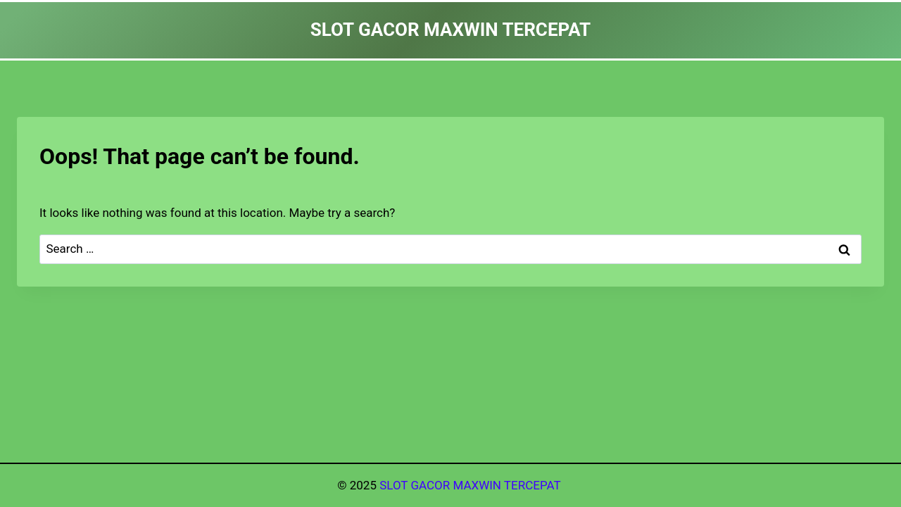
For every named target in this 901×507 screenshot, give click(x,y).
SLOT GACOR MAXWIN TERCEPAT (471, 485)
